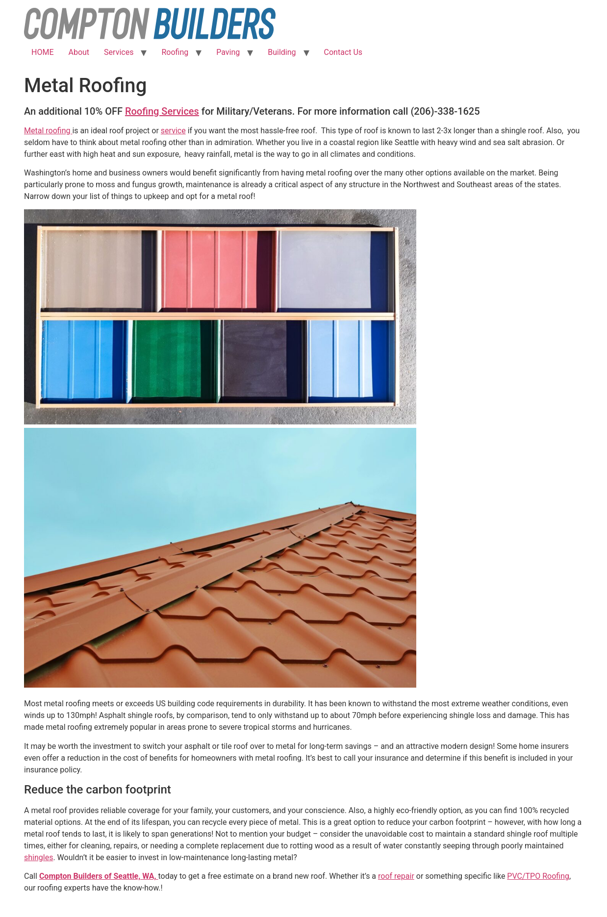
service (173, 130)
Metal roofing (48, 130)
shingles (38, 857)
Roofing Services (162, 111)
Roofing (174, 52)
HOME (42, 52)
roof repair (396, 876)
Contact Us (343, 52)
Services (118, 52)
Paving (228, 52)
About (78, 52)
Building (282, 52)
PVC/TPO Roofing (538, 876)
